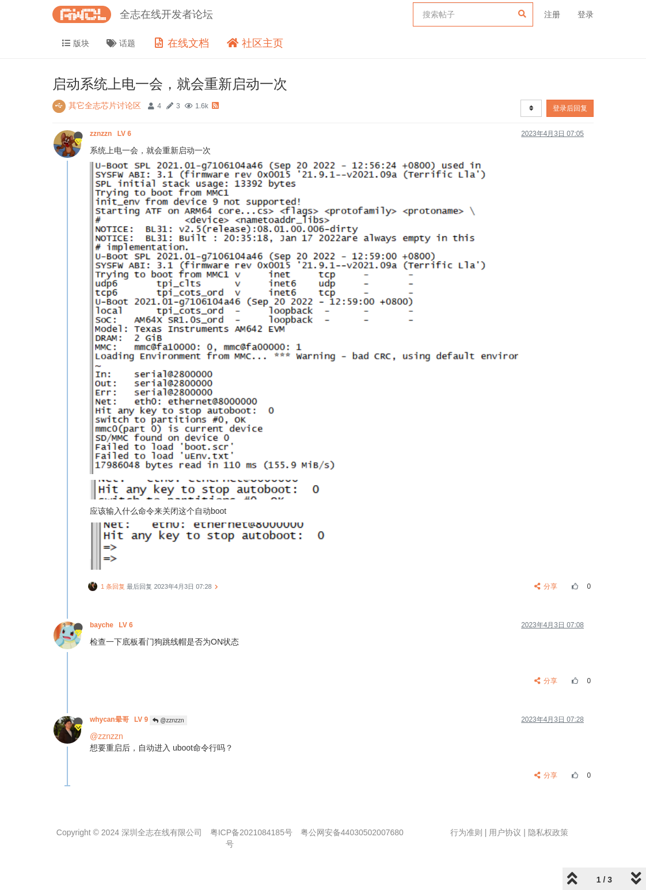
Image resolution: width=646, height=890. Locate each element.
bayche (112, 625)
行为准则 (466, 832)
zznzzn (111, 134)
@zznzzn (168, 720)
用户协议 (505, 832)
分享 (546, 586)
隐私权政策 (548, 832)
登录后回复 (570, 108)
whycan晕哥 (120, 719)
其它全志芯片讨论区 (105, 105)
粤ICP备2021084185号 (251, 832)
